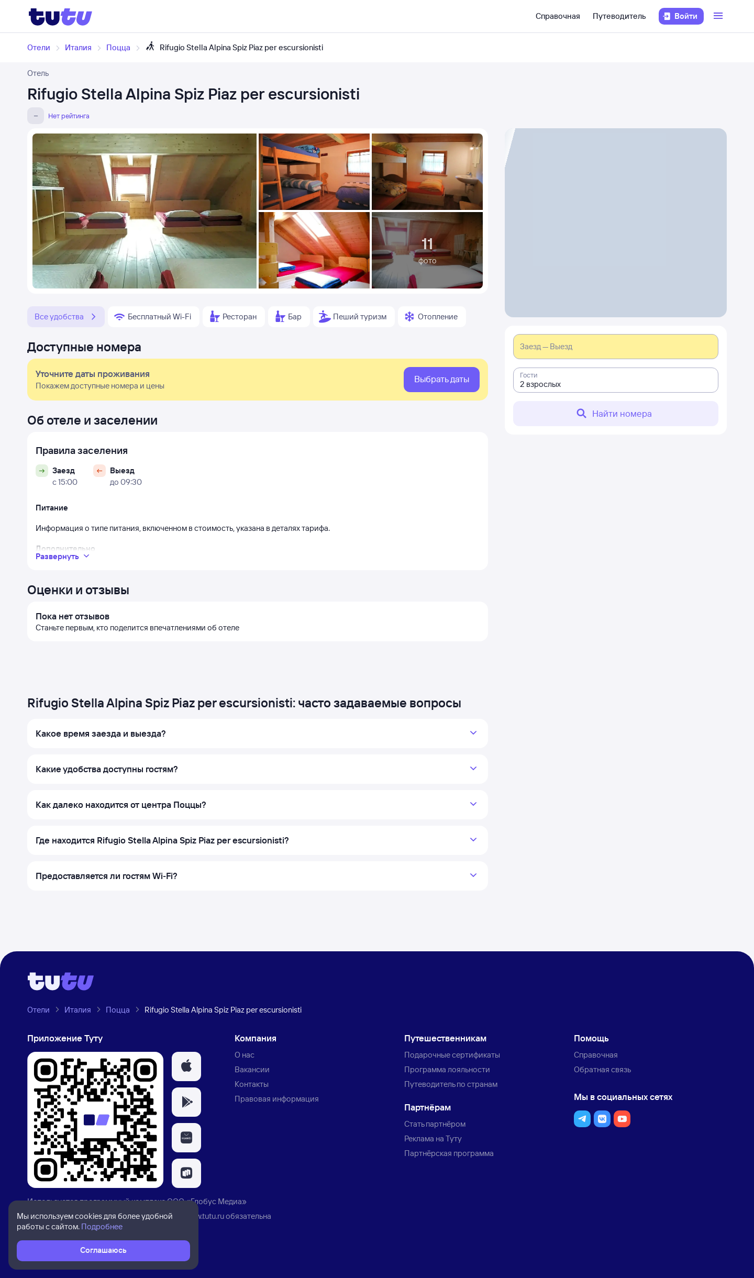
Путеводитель (619, 16)
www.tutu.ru (204, 1216)
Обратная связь (602, 1069)
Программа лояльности (447, 1069)
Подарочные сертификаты (452, 1055)
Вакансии (252, 1069)
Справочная (558, 16)
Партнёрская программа (449, 1153)
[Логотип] (60, 16)
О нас (244, 1055)
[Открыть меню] (719, 16)
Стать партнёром (434, 1124)
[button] (186, 1066)
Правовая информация (277, 1099)
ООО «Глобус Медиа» (207, 1201)
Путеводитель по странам (450, 1084)
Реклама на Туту (433, 1138)
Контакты (252, 1084)
